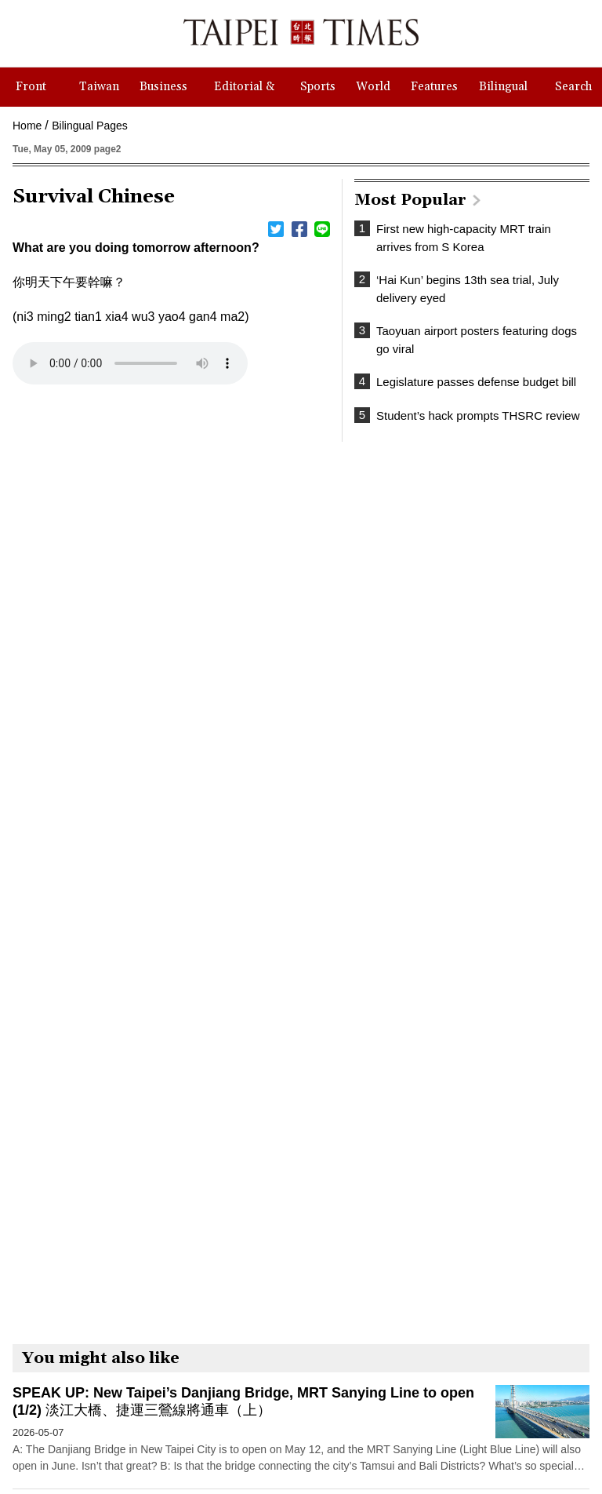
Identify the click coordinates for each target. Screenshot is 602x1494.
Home (27, 125)
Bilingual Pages (90, 125)
